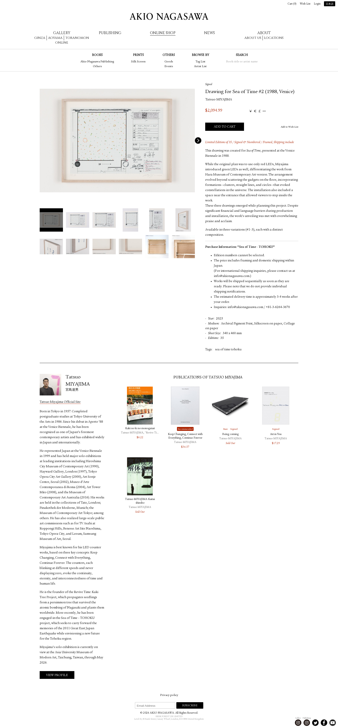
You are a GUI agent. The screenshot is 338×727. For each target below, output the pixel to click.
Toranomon (77, 38)
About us (252, 38)
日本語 (329, 4)
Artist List (200, 66)
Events (168, 66)
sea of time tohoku (228, 349)
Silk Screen (138, 61)
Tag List (200, 61)
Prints (138, 55)
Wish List (305, 4)
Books (97, 55)
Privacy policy (169, 695)
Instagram (298, 722)
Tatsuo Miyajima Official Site (60, 402)
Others (97, 66)
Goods (168, 61)
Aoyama (55, 38)
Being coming (230, 434)
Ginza (39, 38)
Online (61, 42)
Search (242, 55)
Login (317, 4)
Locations (273, 38)
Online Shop (162, 32)
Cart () (292, 4)
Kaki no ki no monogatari (140, 428)
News (209, 32)
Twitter (315, 722)
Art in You (276, 434)
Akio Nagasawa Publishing (97, 61)
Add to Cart (224, 126)
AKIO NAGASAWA (169, 16)
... (264, 111)
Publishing (110, 32)
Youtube (332, 722)
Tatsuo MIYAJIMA (218, 99)
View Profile (57, 675)
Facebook (324, 722)
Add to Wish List (289, 127)
